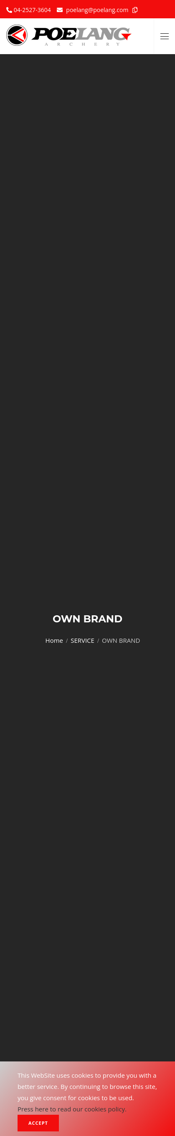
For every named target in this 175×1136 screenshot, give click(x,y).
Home (54, 640)
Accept (38, 1123)
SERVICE (82, 640)
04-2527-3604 (31, 10)
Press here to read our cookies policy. (72, 1109)
